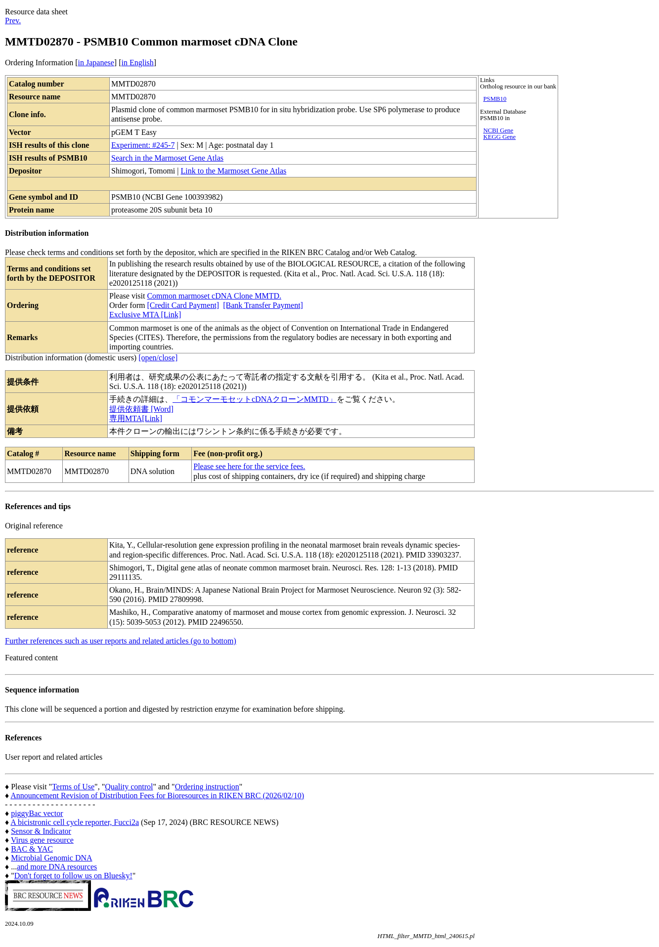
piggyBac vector (37, 813)
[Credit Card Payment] (183, 305)
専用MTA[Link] (135, 418)
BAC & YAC (32, 849)
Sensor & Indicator (41, 831)
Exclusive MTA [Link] (145, 314)
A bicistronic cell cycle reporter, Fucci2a (74, 822)
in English (137, 62)
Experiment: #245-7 (143, 145)
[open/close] (157, 357)
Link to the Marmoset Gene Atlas (233, 171)
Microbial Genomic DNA (51, 858)
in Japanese (96, 62)
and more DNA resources (57, 866)
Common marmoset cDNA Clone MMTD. (214, 296)
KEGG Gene (499, 136)
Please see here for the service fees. (249, 466)
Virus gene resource (42, 840)
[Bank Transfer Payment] (263, 305)
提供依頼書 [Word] (141, 409)
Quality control (129, 786)
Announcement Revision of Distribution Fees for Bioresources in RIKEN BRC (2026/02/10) (157, 795)
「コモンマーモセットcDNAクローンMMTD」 (255, 399)
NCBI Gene (498, 130)
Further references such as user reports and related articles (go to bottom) (120, 641)
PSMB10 (494, 98)
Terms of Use (73, 786)
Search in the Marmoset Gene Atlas (167, 158)
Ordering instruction (207, 786)
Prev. (13, 20)
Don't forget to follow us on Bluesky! (73, 875)
